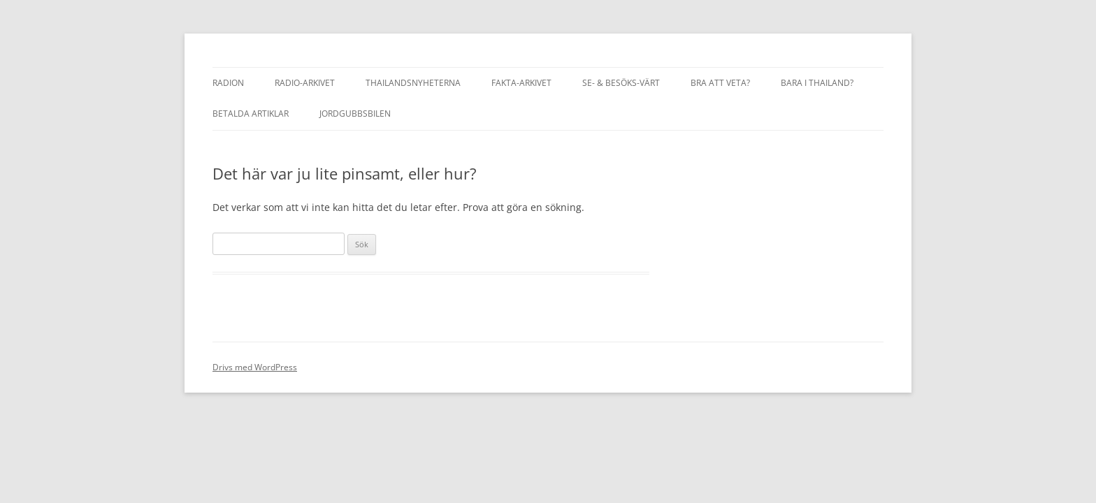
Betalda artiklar (250, 113)
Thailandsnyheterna (413, 83)
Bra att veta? (720, 83)
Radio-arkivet (305, 83)
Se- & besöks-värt (621, 83)
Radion (228, 83)
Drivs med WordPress (254, 367)
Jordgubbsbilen (355, 113)
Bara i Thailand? (817, 83)
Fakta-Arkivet (521, 83)
